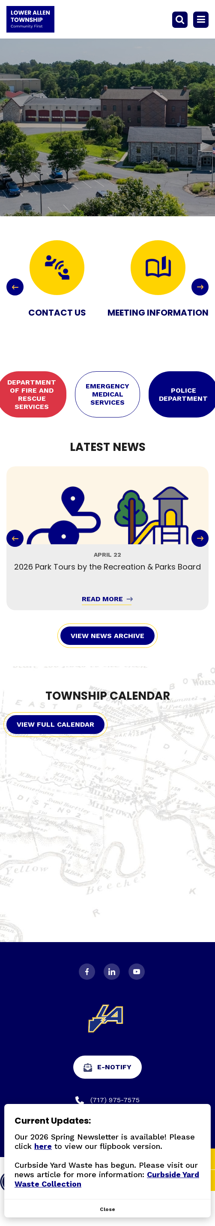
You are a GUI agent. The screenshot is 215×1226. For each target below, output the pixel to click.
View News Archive (107, 636)
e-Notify (107, 1067)
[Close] (107, 1209)
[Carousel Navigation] (107, 286)
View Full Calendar (55, 724)
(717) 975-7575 (107, 1100)
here (43, 1146)
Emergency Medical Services (107, 394)
